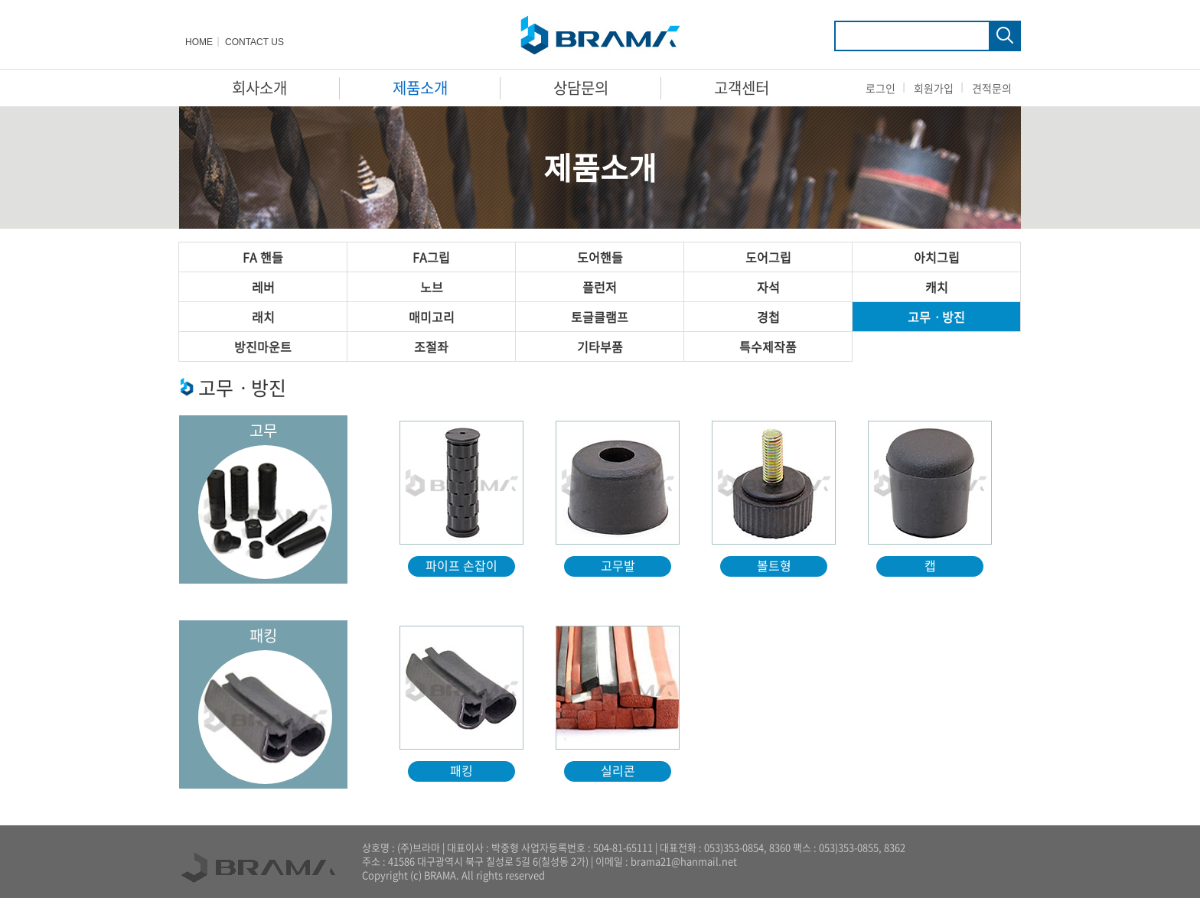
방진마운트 (263, 346)
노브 (431, 287)
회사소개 (259, 87)
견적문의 (992, 88)
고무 (263, 430)
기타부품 (600, 346)
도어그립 (768, 257)
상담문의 (580, 87)
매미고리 (432, 316)
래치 (263, 316)
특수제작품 (768, 346)
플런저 (599, 287)
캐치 (936, 287)
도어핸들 (600, 257)
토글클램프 (599, 316)
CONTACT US (254, 42)
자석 (768, 287)
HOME (199, 42)
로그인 (880, 88)
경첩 (768, 316)
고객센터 (741, 87)
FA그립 (431, 257)
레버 (263, 287)
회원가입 (934, 88)
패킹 (263, 635)
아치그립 (937, 257)
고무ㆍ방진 (936, 316)
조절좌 (431, 346)
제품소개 (420, 87)
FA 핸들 (263, 257)
